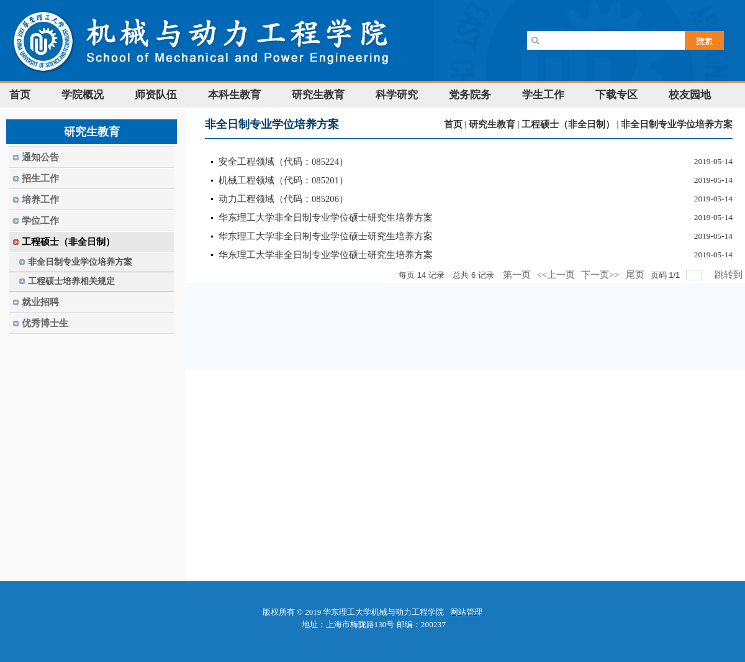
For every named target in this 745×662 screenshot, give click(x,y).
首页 (453, 124)
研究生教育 (492, 124)
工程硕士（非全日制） (568, 124)
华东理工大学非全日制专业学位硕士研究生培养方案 (326, 218)
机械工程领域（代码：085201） (283, 180)
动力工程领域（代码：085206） (283, 199)
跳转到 (730, 275)
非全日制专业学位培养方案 (677, 124)
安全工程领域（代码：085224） (283, 162)
